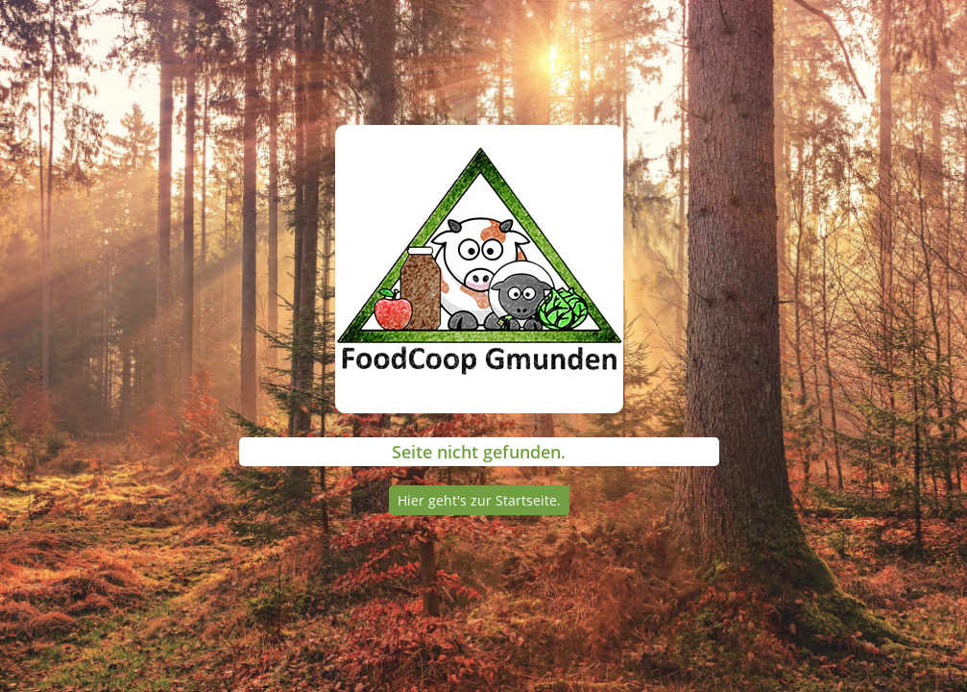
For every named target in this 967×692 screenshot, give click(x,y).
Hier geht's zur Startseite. (479, 500)
